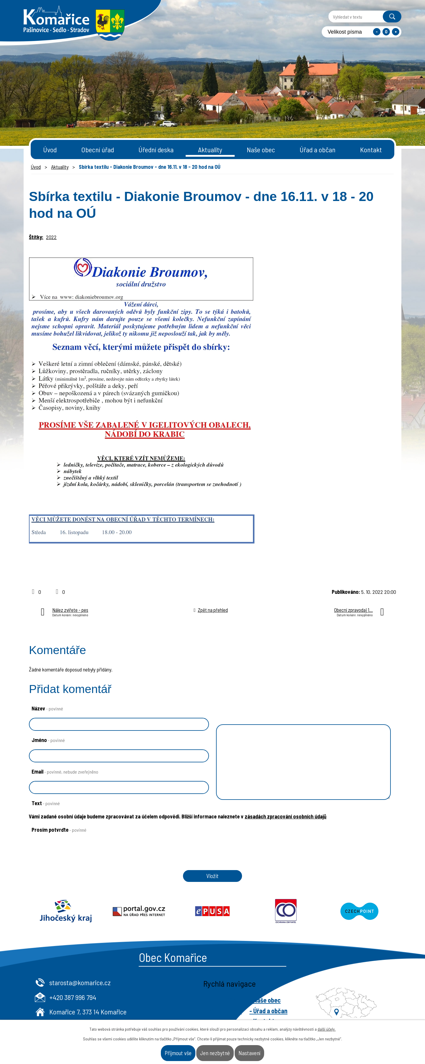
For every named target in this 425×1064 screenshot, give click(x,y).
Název (47, 708)
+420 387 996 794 (174, 1005)
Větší (395, 31)
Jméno (48, 740)
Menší (376, 31)
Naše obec (261, 149)
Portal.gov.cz (139, 920)
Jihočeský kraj (65, 920)
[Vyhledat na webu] (352, 16)
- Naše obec (366, 1008)
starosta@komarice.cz (181, 991)
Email (65, 771)
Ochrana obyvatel (286, 920)
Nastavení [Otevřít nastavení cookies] (270, 1050)
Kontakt (371, 149)
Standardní (386, 31)
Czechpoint (359, 920)
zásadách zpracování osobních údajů (285, 816)
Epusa (212, 920)
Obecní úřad (97, 149)
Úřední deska (156, 149)
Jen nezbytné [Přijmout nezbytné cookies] (216, 1050)
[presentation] (72, 864)
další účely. (327, 1024)
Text (46, 803)
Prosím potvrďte (59, 829)
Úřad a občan (318, 149)
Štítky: (36, 237)
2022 (51, 237)
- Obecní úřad (322, 1008)
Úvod (50, 149)
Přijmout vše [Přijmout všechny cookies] (158, 1050)
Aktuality (210, 149)
